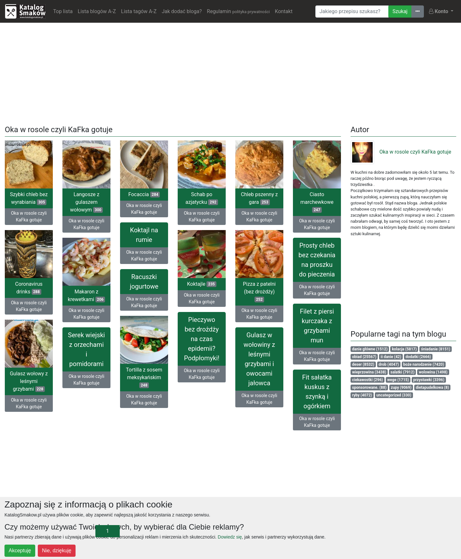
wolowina (433, 372)
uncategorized (393, 395)
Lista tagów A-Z (139, 11)
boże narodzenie (423, 364)
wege (398, 380)
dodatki (418, 357)
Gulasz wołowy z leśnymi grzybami (29, 381)
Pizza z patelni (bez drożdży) (259, 291)
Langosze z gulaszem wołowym (86, 202)
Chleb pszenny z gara (259, 198)
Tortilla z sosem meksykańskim (144, 377)
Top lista (63, 11)
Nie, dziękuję (56, 550)
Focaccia (144, 194)
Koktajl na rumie (144, 235)
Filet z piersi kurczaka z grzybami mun (317, 325)
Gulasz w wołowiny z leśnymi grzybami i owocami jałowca (259, 359)
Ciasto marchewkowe (316, 202)
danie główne (370, 349)
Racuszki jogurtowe (144, 281)
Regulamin (238, 11)
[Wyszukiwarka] (352, 11)
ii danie (391, 357)
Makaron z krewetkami (86, 295)
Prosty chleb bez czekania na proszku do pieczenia (316, 260)
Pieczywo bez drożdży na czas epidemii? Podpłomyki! (201, 339)
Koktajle (201, 284)
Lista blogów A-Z (97, 11)
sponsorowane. (369, 387)
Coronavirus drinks (29, 288)
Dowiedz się (230, 536)
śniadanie (435, 349)
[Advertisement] (230, 72)
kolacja (404, 349)
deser (363, 364)
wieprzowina (369, 372)
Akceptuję (20, 550)
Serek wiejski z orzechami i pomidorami (86, 349)
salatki (403, 372)
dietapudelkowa (432, 387)
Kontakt (284, 11)
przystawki (428, 380)
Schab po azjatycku (201, 198)
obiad (364, 357)
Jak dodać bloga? (182, 11)
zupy (401, 387)
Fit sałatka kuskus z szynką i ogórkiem (317, 391)
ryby (362, 395)
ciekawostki (367, 380)
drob (389, 364)
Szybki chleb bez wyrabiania (29, 198)
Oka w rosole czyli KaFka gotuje (29, 216)
